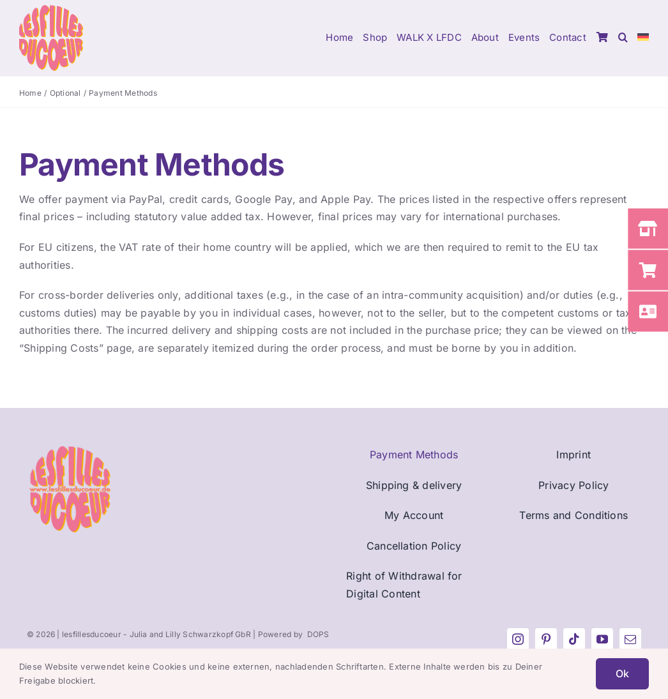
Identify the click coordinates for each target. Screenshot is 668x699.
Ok (622, 673)
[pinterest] (546, 639)
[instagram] (518, 639)
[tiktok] (574, 639)
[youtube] (602, 639)
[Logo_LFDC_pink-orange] (51, 10)
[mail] (630, 639)
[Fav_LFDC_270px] (70, 451)
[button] (623, 38)
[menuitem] (643, 38)
